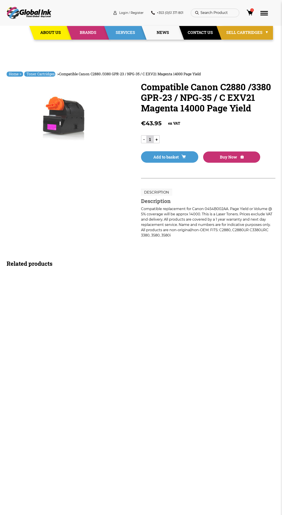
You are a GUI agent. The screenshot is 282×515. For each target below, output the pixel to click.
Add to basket (165, 157)
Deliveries (149, 447)
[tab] (156, 193)
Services (125, 32)
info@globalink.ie (25, 453)
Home (15, 74)
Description (156, 193)
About (92, 455)
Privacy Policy (153, 463)
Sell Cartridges (244, 32)
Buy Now (220, 157)
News (163, 32)
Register (132, 13)
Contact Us (200, 32)
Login (118, 13)
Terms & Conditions (158, 455)
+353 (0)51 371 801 (165, 13)
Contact (94, 479)
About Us (50, 32)
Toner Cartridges (40, 74)
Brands (88, 32)
